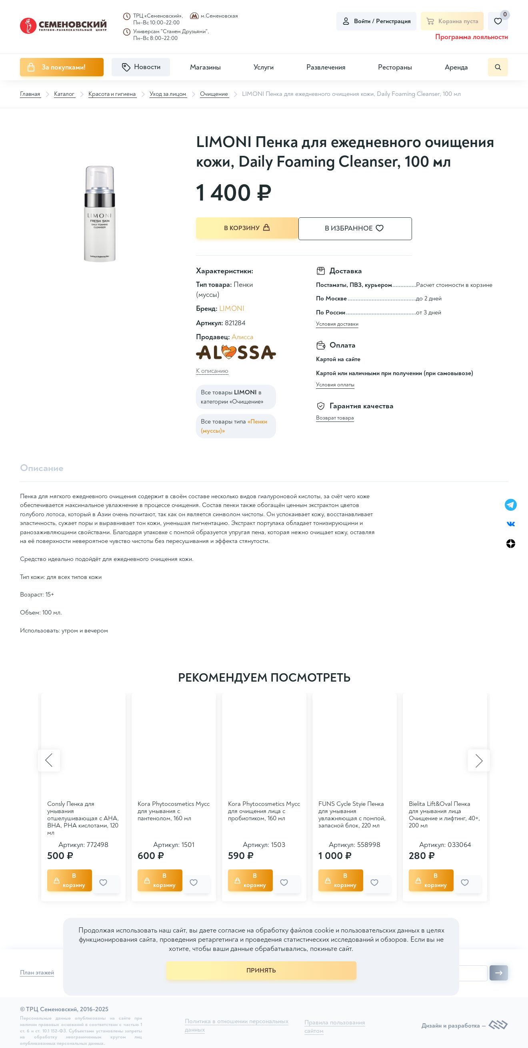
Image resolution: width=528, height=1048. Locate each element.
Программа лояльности (471, 37)
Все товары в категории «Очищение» (232, 396)
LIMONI (231, 307)
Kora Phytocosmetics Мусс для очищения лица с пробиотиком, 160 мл (264, 810)
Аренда (456, 67)
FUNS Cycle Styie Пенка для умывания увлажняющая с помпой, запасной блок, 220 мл (352, 814)
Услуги (264, 67)
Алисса (243, 335)
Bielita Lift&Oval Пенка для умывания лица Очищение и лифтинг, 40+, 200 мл (444, 814)
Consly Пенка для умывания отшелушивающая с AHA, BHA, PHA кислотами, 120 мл (83, 817)
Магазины (205, 67)
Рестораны (395, 67)
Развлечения (326, 67)
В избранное (364, 228)
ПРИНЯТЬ (261, 970)
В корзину (248, 228)
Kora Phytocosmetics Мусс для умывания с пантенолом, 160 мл (174, 810)
